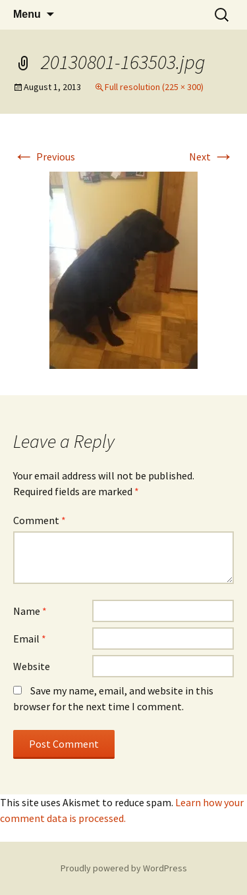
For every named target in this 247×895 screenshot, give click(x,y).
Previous (44, 156)
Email (29, 638)
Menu (27, 14)
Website (31, 666)
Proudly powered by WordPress (124, 868)
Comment (39, 520)
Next (211, 156)
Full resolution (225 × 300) (154, 87)
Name (30, 610)
